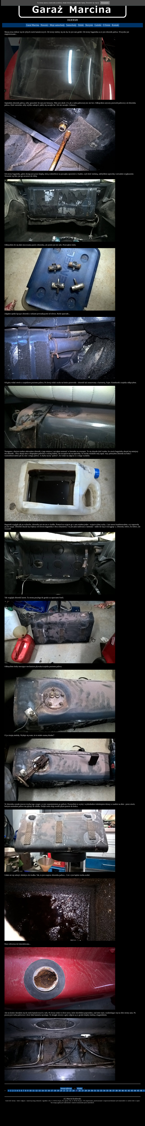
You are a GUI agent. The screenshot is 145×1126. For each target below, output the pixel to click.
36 (110, 1091)
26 (79, 1091)
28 (86, 1091)
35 (107, 1091)
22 (67, 1091)
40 (123, 1091)
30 (92, 1091)
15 (46, 1091)
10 (30, 1091)
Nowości (44, 25)
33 (101, 1091)
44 (135, 1091)
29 (89, 1091)
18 (55, 1091)
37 (113, 1091)
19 (58, 1091)
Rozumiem (105, 3)
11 (33, 1091)
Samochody (71, 25)
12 (36, 1091)
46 (141, 1091)
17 (52, 1091)
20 (61, 1091)
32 (98, 1091)
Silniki (81, 25)
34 (104, 1091)
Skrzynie (89, 25)
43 (132, 1091)
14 (43, 1091)
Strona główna (66, 1088)
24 (73, 1091)
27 (83, 1091)
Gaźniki (98, 25)
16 (49, 1091)
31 (95, 1091)
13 (39, 1091)
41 (126, 1091)
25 (76, 1091)
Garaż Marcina (32, 25)
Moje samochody (57, 25)
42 (129, 1091)
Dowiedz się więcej (92, 3)
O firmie (106, 25)
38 (116, 1091)
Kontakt (115, 25)
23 (70, 1091)
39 (119, 1091)
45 (138, 1091)
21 (64, 1091)
